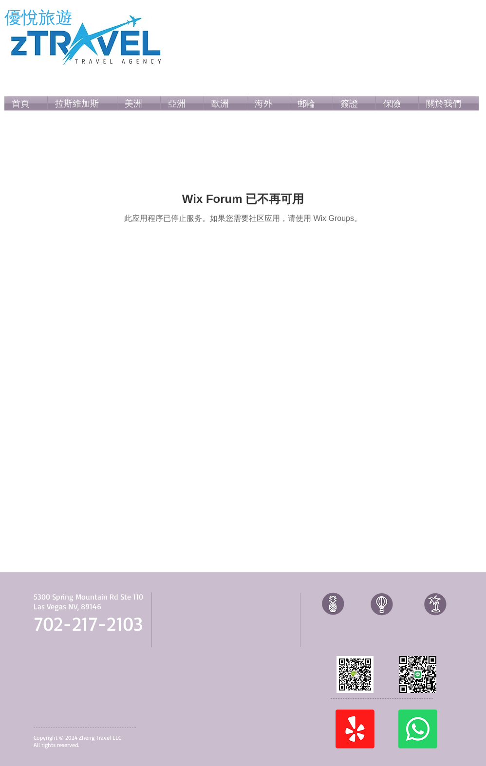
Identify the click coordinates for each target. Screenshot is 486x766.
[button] (138, 103)
